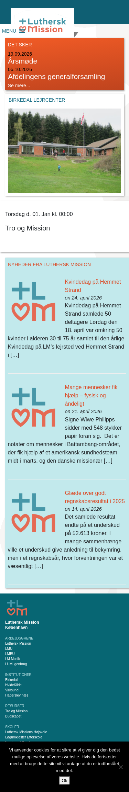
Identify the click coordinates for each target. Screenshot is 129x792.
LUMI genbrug (16, 664)
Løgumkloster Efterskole (23, 737)
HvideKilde (13, 685)
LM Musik (12, 659)
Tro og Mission (16, 711)
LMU (8, 648)
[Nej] (120, 766)
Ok (64, 780)
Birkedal (11, 680)
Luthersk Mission (18, 643)
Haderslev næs (16, 695)
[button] (9, 31)
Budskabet (13, 716)
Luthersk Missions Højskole (26, 732)
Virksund (12, 690)
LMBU (10, 654)
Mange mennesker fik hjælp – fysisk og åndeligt (91, 395)
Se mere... (19, 85)
